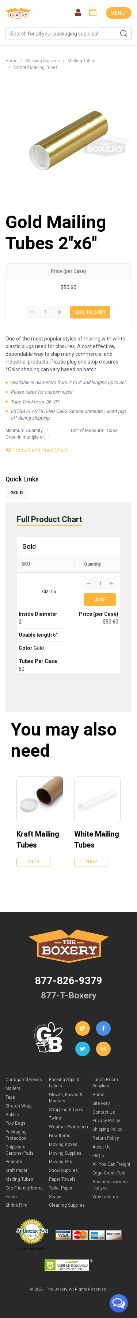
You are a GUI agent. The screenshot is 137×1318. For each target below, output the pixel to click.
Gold (29, 546)
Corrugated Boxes (23, 1079)
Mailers (12, 1088)
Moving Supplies (65, 1153)
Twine (55, 1118)
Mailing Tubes (81, 60)
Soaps (55, 1196)
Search (123, 33)
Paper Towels (62, 1179)
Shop (33, 861)
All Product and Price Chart (36, 450)
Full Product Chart (49, 519)
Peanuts (13, 1161)
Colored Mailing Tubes (35, 67)
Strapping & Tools (66, 1109)
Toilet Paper (60, 1188)
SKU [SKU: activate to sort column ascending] (25, 564)
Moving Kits (60, 1161)
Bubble (12, 1114)
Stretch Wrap (18, 1106)
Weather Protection (68, 1126)
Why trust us (105, 1196)
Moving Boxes (63, 1144)
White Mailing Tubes (96, 839)
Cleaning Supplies (67, 1205)
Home (11, 60)
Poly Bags (15, 1123)
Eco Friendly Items (24, 1188)
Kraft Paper (16, 1170)
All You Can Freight (111, 1164)
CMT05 (49, 591)
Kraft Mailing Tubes (37, 839)
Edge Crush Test (109, 1173)
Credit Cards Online (31, 1249)
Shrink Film (16, 1205)
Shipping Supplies (42, 60)
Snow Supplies (63, 1170)
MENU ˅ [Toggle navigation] (118, 13)
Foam (11, 1196)
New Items (60, 1135)
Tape (10, 1097)
